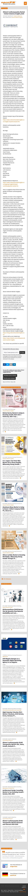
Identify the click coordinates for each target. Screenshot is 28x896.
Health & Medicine (18, 16)
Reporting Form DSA (14, 891)
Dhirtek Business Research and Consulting (12, 710)
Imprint (5, 890)
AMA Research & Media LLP (8, 788)
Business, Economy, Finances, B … (15, 457)
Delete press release (10, 375)
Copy (22, 352)
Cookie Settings (22, 891)
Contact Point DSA (5, 891)
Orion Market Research (8, 740)
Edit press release (9, 378)
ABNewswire (5, 656)
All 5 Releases (6, 579)
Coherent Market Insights (16, 17)
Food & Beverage (11, 409)
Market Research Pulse (7, 607)
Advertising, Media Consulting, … (15, 606)
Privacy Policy (11, 890)
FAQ (2, 890)
